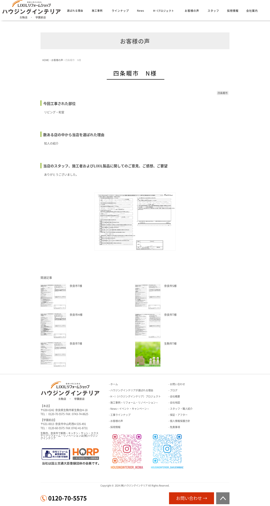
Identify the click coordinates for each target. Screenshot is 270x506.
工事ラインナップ (120, 415)
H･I (163, 10)
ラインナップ (120, 10)
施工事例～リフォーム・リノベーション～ (134, 402)
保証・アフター (179, 415)
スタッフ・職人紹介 (181, 408)
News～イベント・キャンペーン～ (129, 408)
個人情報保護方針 (180, 421)
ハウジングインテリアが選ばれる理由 (131, 390)
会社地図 (175, 402)
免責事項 (175, 427)
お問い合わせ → (191, 498)
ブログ (173, 390)
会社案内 (252, 10)
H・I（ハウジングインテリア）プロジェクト (135, 396)
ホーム (114, 384)
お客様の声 (192, 10)
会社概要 (175, 396)
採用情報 (232, 10)
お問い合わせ (177, 384)
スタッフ (213, 10)
